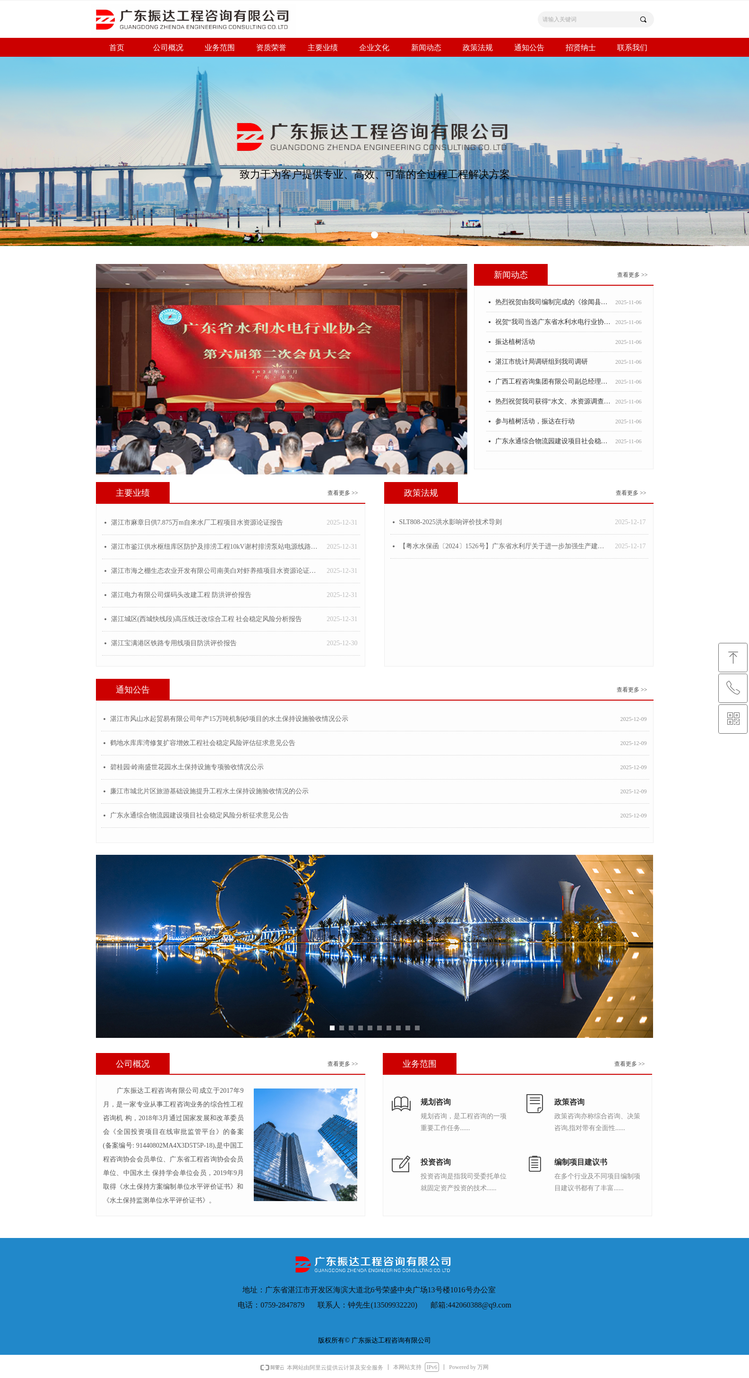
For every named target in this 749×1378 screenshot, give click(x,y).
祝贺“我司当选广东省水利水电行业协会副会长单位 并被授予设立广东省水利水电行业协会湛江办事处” (553, 326)
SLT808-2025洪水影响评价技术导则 (450, 522)
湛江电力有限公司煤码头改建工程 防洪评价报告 (181, 594)
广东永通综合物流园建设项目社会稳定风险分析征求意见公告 (199, 815)
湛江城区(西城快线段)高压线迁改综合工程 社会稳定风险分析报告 (206, 619)
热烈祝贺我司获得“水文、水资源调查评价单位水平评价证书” (553, 405)
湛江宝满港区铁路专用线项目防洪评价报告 (174, 643)
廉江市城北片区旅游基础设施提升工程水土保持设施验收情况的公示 (209, 791)
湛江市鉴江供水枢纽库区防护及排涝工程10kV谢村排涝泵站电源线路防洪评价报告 (216, 546)
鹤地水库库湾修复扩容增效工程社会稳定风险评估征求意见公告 (202, 742)
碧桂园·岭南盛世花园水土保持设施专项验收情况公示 (187, 767)
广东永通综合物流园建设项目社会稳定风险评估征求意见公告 (553, 445)
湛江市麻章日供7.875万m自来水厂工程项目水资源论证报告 (197, 522)
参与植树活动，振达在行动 (535, 425)
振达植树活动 (515, 346)
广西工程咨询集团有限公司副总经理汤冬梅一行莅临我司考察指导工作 (553, 385)
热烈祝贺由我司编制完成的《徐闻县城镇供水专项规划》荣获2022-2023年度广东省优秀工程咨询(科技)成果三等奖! (553, 306)
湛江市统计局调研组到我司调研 (541, 365)
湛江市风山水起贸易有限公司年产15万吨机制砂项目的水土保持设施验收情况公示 (229, 718)
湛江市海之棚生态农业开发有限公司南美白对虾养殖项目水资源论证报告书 (216, 570)
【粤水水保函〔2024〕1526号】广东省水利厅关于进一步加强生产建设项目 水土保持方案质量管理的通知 (505, 546)
